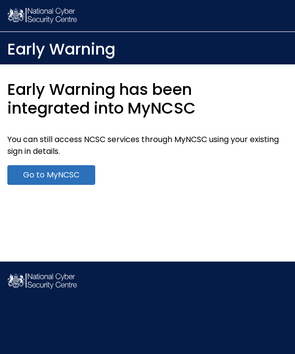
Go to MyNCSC (51, 174)
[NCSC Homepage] (42, 286)
